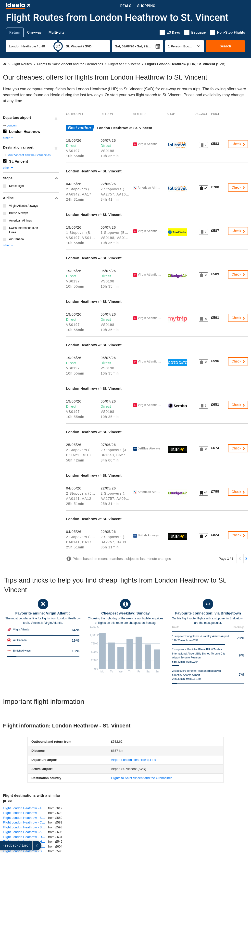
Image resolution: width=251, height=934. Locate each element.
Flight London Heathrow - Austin (25, 832)
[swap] (58, 46)
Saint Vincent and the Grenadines (28, 155)
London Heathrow (24, 131)
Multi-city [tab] (57, 32)
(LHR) (133, 760)
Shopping (146, 6)
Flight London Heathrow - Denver (25, 837)
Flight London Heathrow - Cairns (25, 822)
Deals (125, 6)
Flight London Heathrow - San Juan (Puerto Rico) (25, 851)
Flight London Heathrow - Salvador (25, 827)
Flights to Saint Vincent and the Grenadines (142, 778)
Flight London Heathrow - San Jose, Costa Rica (25, 818)
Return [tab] (14, 32)
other (8, 138)
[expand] (4, 845)
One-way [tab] (34, 32)
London (11, 125)
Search (225, 46)
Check (238, 144)
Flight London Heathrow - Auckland (25, 808)
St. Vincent (18, 161)
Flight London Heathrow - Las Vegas (25, 813)
